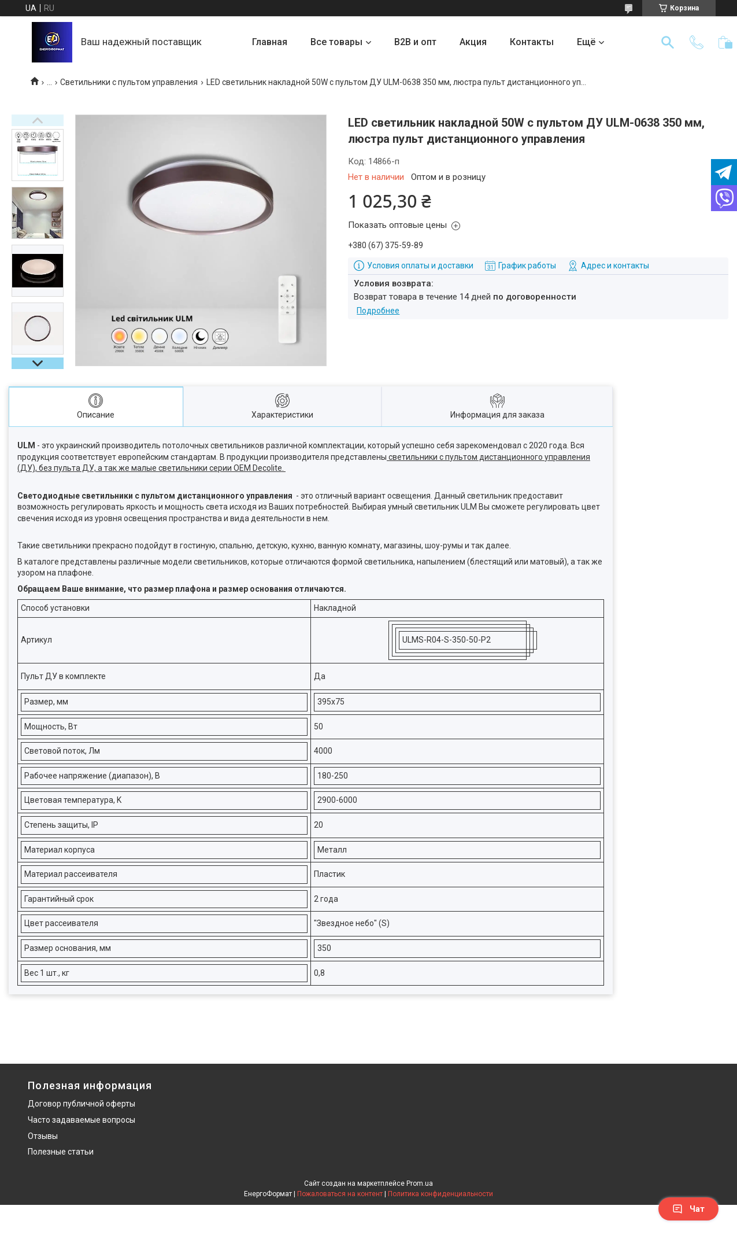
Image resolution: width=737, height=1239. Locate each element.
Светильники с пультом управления (129, 82)
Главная (269, 41)
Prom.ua (419, 1183)
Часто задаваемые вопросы (81, 1119)
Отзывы (43, 1136)
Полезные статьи (61, 1151)
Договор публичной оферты (81, 1103)
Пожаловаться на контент (340, 1194)
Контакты (532, 41)
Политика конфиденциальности (440, 1194)
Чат (688, 1209)
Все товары (336, 41)
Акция (473, 41)
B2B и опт (415, 41)
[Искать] (667, 42)
